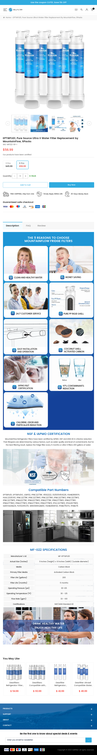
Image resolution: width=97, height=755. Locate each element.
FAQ (28, 226)
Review (42, 226)
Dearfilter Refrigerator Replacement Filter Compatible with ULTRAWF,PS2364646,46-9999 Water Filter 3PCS (60, 684)
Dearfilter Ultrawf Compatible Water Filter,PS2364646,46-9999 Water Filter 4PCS (82, 684)
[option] (48, 68)
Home (7, 17)
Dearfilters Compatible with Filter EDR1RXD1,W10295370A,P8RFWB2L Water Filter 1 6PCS (37, 684)
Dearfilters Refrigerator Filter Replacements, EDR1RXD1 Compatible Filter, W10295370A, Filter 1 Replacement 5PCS (14, 684)
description (12, 226)
